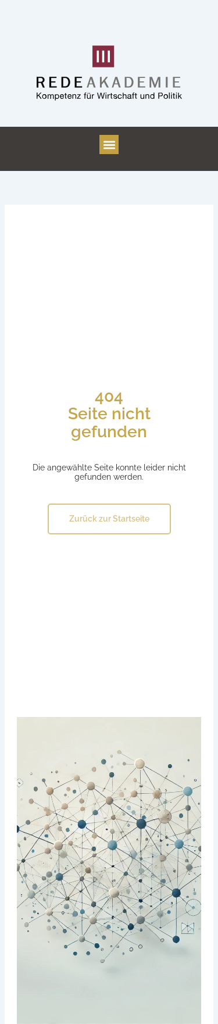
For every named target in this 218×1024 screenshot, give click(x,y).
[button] (109, 144)
